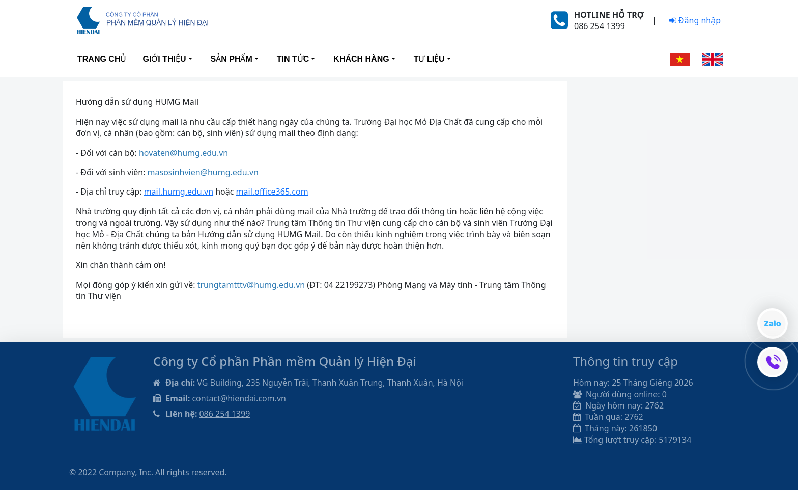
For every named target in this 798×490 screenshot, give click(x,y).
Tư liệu (429, 59)
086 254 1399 (224, 413)
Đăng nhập (695, 20)
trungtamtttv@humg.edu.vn (251, 284)
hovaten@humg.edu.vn (183, 152)
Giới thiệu (164, 59)
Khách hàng (361, 59)
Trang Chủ (101, 59)
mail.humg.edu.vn (178, 191)
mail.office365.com (272, 191)
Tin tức (293, 59)
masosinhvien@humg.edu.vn (203, 172)
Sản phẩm (231, 59)
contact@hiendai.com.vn (239, 398)
